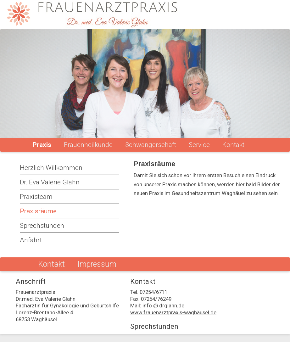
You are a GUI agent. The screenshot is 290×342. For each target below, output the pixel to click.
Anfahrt (31, 240)
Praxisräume (38, 211)
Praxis (42, 145)
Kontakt (233, 145)
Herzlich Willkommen (51, 167)
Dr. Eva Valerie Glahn (50, 182)
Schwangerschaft (150, 145)
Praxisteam (36, 196)
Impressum (96, 264)
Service (199, 145)
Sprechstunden (42, 225)
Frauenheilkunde (88, 145)
